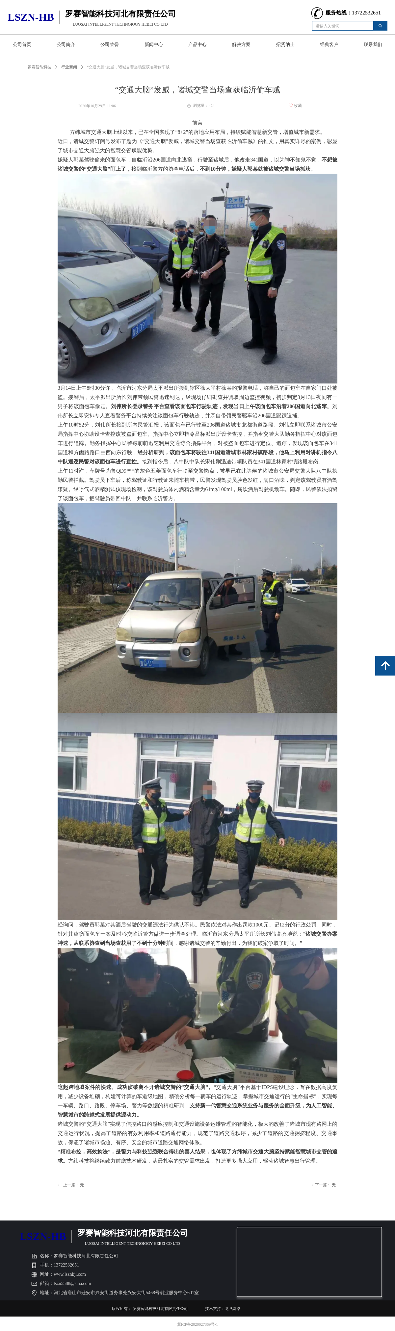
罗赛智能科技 (39, 67)
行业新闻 (69, 67)
